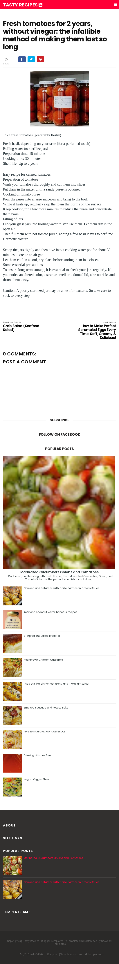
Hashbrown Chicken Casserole (43, 660)
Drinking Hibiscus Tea (37, 755)
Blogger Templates (52, 941)
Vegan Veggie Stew (36, 779)
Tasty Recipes (22, 5)
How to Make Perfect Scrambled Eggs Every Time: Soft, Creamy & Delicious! (93, 330)
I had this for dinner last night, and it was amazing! (56, 683)
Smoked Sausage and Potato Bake (46, 707)
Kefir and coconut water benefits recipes (50, 612)
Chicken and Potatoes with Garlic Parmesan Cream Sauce (62, 588)
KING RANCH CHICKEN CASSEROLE (44, 731)
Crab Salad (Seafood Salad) (25, 326)
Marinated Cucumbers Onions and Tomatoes (59, 572)
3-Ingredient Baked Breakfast (43, 636)
